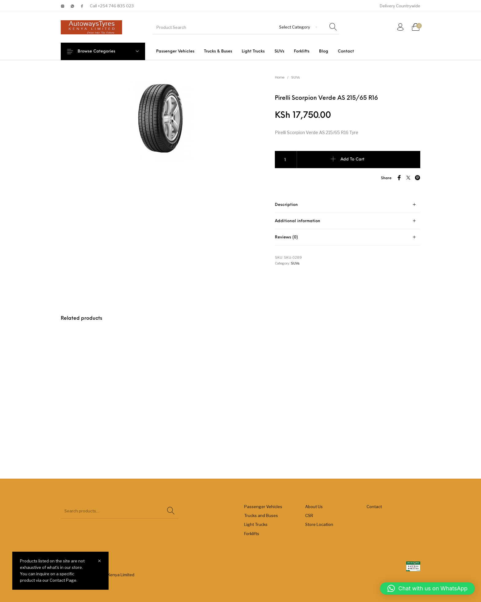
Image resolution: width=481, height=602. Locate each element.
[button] (427, 588)
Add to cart (352, 159)
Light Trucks (255, 524)
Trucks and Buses (261, 515)
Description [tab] (286, 205)
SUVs (295, 77)
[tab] (347, 205)
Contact (374, 506)
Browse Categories (101, 51)
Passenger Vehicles (263, 506)
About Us (314, 506)
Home (279, 77)
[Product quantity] (286, 159)
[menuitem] (175, 51)
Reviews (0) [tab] (286, 237)
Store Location (319, 524)
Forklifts (251, 533)
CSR (309, 515)
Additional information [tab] (297, 221)
